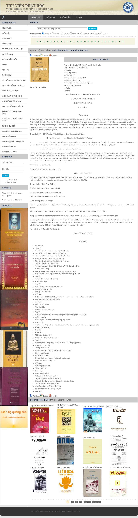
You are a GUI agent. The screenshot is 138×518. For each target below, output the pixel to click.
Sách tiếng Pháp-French (13, 142)
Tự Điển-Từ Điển (8, 126)
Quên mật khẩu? (12, 179)
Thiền (4, 64)
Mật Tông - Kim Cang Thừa (13, 80)
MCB (96, 33)
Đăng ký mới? (12, 182)
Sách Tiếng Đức (9, 147)
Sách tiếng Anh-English (12, 131)
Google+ (53, 55)
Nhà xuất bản (86, 33)
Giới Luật (6, 33)
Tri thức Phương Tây (11, 101)
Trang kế (87, 502)
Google (44, 55)
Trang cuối (96, 502)
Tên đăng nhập (7, 162)
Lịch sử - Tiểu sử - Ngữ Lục (13, 85)
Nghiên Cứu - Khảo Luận (12, 49)
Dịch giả (65, 33)
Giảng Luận (7, 44)
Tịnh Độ (5, 70)
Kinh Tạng (6, 28)
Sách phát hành (9, 152)
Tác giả (55, 33)
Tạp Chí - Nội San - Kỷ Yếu (40, 50)
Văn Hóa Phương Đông (12, 96)
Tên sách (46, 33)
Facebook (35, 55)
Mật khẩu (5, 169)
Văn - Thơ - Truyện (10, 91)
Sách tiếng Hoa (9, 136)
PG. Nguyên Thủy (9, 59)
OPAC (103, 33)
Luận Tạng (6, 38)
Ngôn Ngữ (6, 75)
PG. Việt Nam (7, 54)
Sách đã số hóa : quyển (12, 200)
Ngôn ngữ (74, 33)
